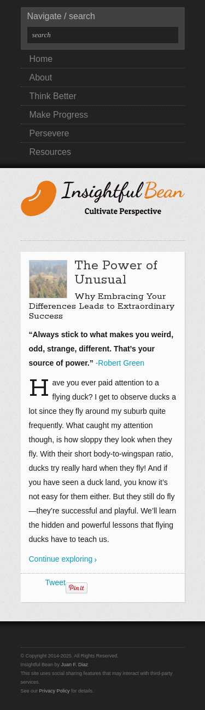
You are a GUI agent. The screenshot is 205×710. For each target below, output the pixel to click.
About (41, 77)
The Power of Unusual (115, 273)
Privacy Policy (54, 691)
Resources (50, 152)
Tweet (55, 582)
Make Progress (59, 114)
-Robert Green (120, 363)
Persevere (49, 133)
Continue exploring (61, 559)
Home (41, 59)
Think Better (53, 96)
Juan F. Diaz (75, 664)
